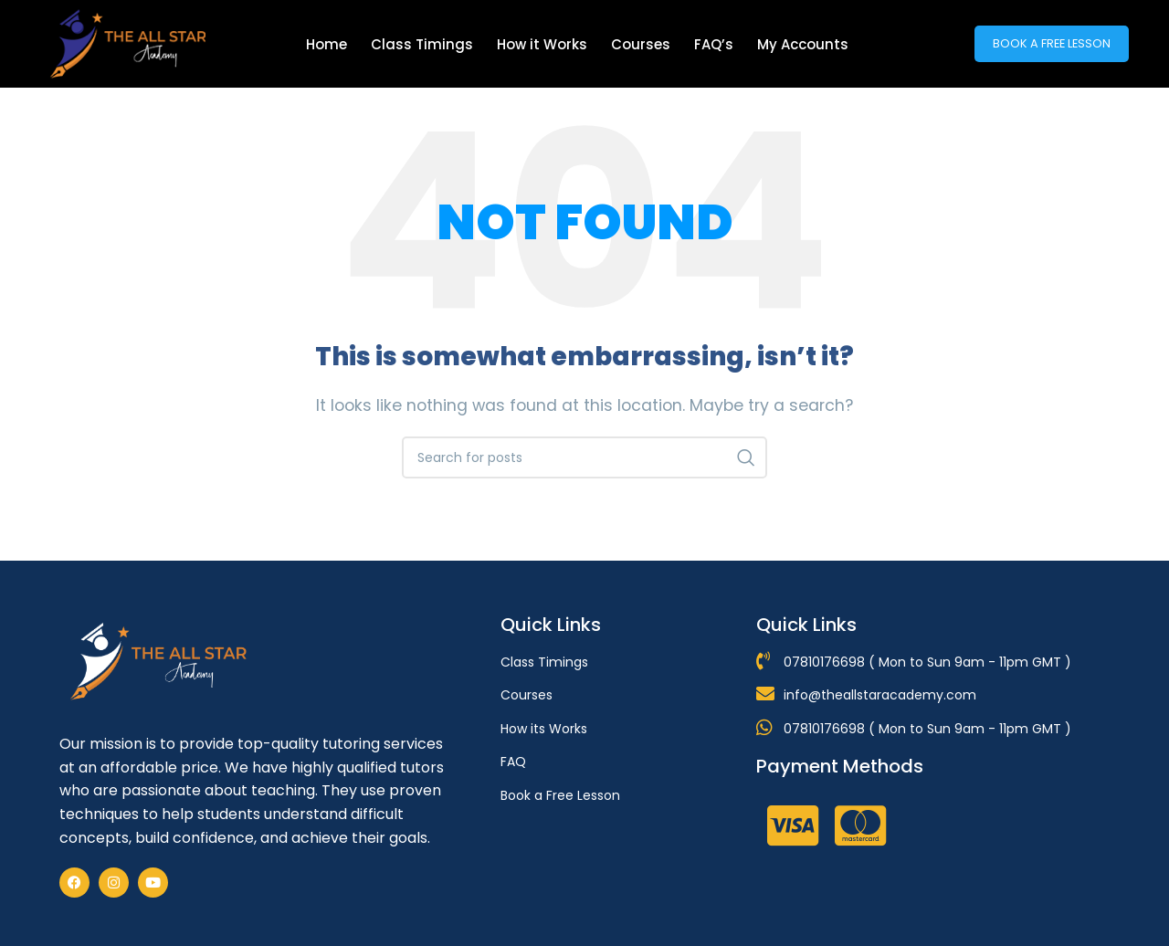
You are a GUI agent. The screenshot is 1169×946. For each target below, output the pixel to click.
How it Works (542, 44)
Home (326, 44)
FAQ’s (713, 44)
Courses (640, 44)
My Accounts (802, 44)
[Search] (584, 457)
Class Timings (422, 44)
